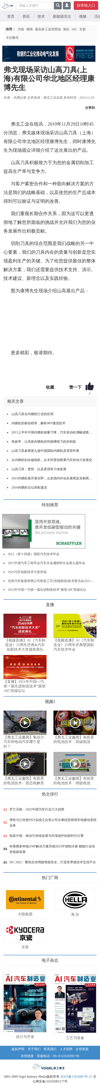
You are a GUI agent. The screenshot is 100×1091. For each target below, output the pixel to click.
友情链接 (27, 1056)
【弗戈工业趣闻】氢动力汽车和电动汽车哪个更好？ (23, 741)
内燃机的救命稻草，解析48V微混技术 (38, 423)
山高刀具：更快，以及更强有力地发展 (39, 469)
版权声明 (18, 1049)
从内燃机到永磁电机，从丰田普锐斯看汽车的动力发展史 (52, 460)
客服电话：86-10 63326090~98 (58, 1056)
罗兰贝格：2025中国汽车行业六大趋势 (36, 809)
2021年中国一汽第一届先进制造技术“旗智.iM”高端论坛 (47, 589)
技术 (41, 16)
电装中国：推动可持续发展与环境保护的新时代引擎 (46, 836)
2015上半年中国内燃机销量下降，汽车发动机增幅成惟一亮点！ (52, 432)
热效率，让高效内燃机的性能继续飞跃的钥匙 (44, 441)
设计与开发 (25, 1037)
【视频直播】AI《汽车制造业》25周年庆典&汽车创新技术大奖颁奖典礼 (25, 644)
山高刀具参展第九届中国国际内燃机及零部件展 (45, 451)
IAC (74, 29)
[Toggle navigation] (11, 5)
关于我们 (34, 1049)
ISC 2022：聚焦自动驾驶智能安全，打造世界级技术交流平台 (52, 862)
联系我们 (50, 1049)
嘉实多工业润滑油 (48, 29)
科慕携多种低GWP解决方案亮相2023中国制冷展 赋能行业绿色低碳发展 (52, 849)
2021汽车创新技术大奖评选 (27, 572)
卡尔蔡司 (12, 37)
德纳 (29, 29)
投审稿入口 (86, 5)
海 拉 (75, 914)
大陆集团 (25, 914)
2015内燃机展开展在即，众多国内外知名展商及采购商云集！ (52, 478)
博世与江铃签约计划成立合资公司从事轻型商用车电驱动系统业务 (53, 822)
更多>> (8, 603)
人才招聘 (66, 1049)
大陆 (21, 29)
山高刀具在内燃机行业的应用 (32, 414)
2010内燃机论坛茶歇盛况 (29, 487)
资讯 (26, 16)
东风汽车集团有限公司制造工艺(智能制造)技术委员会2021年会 (52, 581)
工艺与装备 (75, 1038)
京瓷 (82, 29)
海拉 (66, 29)
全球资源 (82, 1049)
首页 (11, 16)
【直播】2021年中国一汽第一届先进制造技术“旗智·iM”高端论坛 (24, 686)
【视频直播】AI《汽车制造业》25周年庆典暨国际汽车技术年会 (73, 644)
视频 (82, 16)
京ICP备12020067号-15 (76, 1076)
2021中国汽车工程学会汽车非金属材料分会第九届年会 (46, 563)
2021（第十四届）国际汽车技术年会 (33, 554)
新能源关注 (62, 16)
